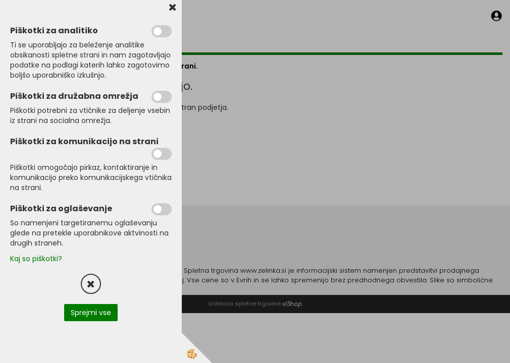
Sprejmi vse (91, 313)
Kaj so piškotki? (36, 259)
